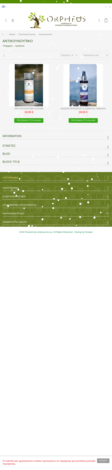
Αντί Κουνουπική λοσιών (28, 108)
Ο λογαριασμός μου (14, 196)
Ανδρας (12, 34)
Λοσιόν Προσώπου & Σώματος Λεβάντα (83, 108)
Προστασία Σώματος (27, 34)
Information (12, 136)
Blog (6, 153)
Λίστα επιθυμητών (105, 7)
